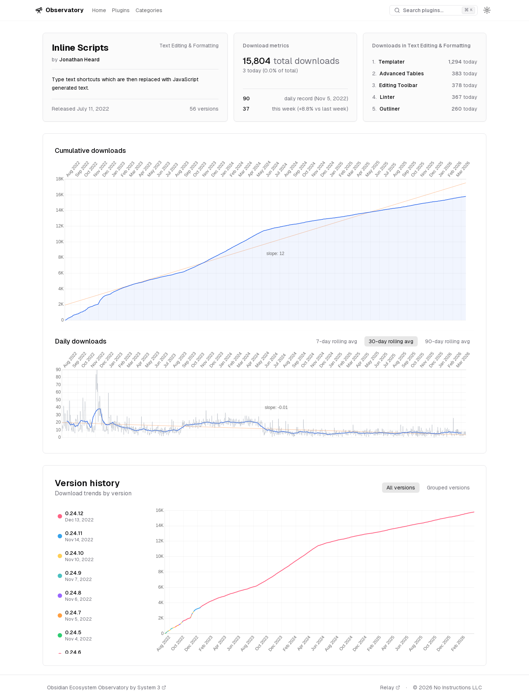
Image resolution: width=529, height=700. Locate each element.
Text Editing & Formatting (189, 46)
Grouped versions (448, 488)
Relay (390, 687)
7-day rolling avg (336, 341)
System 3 (151, 687)
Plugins (121, 10)
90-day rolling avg (447, 341)
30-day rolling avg (391, 341)
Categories (149, 10)
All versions (400, 488)
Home (99, 10)
